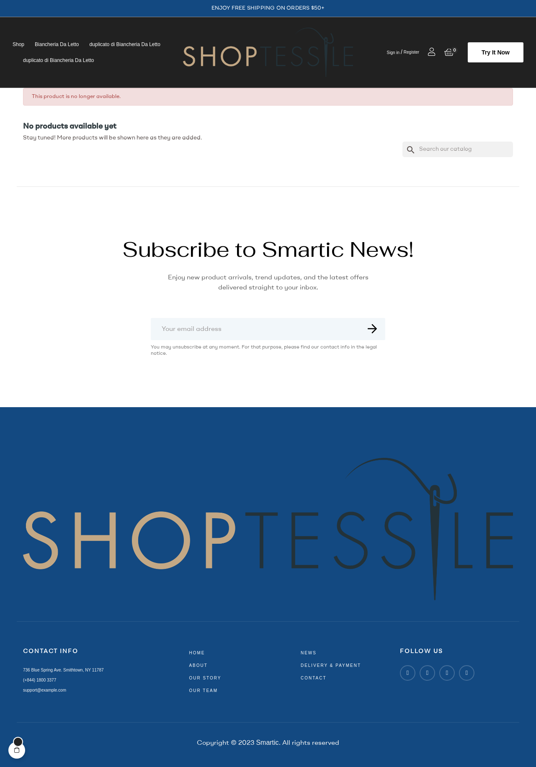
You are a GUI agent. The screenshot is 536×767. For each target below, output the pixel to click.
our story (205, 678)
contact (314, 678)
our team (203, 690)
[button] (495, 52)
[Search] (457, 149)
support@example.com (44, 690)
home (197, 653)
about (198, 665)
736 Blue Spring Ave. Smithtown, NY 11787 (63, 670)
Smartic (267, 742)
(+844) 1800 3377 (39, 680)
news (309, 653)
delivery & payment (331, 665)
